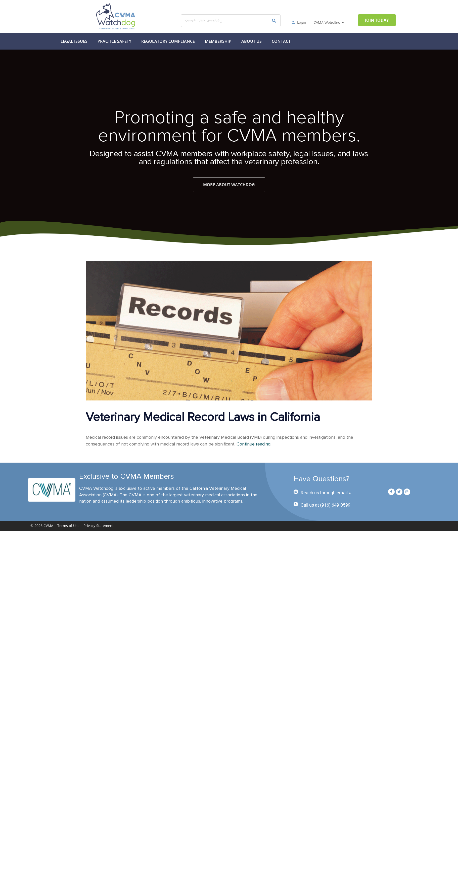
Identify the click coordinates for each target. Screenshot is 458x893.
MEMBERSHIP (218, 41)
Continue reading (253, 444)
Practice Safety (114, 41)
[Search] (274, 21)
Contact (281, 41)
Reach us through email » (326, 492)
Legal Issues (74, 41)
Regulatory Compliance (168, 41)
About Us (251, 41)
